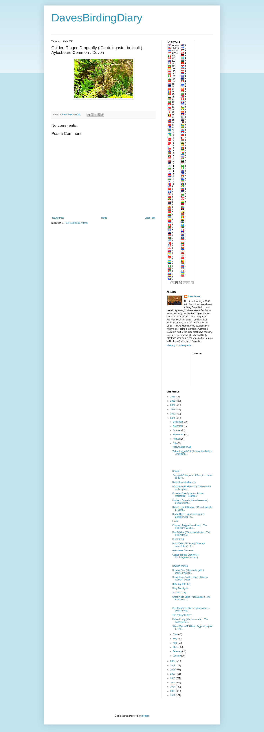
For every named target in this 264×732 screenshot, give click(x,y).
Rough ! (176, 471)
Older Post (149, 218)
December (178, 422)
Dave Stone (194, 296)
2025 (173, 401)
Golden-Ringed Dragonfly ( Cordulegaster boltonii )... (186, 556)
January (177, 655)
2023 (173, 409)
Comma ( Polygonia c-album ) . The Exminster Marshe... (189, 526)
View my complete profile (179, 345)
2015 (173, 682)
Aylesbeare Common (182, 550)
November (178, 426)
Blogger (145, 716)
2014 (173, 686)
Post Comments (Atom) (76, 223)
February (177, 651)
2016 (173, 678)
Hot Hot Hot (178, 539)
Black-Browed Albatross (184, 482)
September (178, 434)
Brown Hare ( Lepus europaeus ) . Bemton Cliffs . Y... (189, 515)
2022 (173, 413)
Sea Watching (179, 592)
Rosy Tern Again (180, 588)
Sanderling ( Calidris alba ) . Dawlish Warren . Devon (190, 578)
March (176, 647)
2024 (173, 405)
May (175, 638)
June (175, 634)
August (176, 439)
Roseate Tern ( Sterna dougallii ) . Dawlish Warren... (188, 571)
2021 (173, 418)
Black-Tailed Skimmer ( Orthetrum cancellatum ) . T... (188, 544)
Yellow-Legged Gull (181, 447)
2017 (173, 674)
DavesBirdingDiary (96, 18)
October (177, 430)
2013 (173, 691)
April (175, 643)
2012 (173, 695)
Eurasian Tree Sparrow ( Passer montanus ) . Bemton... (188, 494)
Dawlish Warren (180, 566)
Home (104, 218)
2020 (173, 661)
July (175, 443)
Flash (175, 521)
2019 (173, 665)
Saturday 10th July (181, 584)
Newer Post (58, 218)
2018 (173, 669)
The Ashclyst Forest (182, 615)
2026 (173, 396)
